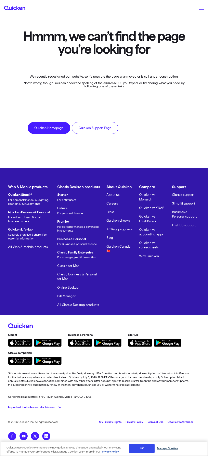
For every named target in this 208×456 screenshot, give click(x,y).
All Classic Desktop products (78, 305)
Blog (109, 237)
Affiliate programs (119, 229)
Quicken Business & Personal (29, 212)
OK (142, 448)
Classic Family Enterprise (75, 252)
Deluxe (62, 208)
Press (110, 212)
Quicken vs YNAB (151, 208)
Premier (63, 221)
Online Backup (68, 287)
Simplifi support (183, 203)
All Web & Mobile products (28, 247)
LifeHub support (184, 225)
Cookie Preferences (180, 422)
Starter (62, 194)
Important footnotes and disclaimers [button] (31, 407)
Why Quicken (149, 256)
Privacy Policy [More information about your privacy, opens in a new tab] (110, 451)
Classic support (183, 194)
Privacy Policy (134, 422)
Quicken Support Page (95, 128)
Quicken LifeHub (20, 229)
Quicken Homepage (49, 128)
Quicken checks (118, 220)
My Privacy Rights (110, 422)
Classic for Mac (68, 266)
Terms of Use (155, 422)
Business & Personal (71, 239)
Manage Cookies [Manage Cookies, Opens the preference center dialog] (167, 448)
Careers (112, 203)
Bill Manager (66, 296)
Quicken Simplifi (20, 194)
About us (112, 194)
